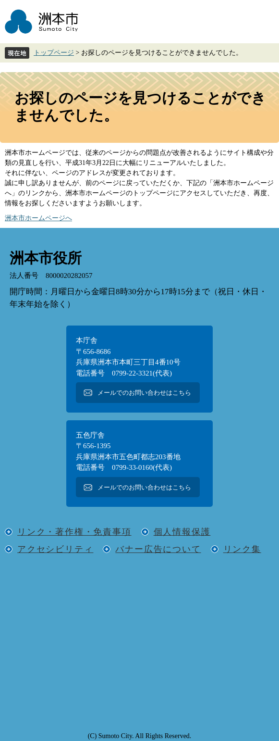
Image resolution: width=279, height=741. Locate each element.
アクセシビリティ (55, 549)
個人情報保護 (182, 532)
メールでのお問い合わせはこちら (144, 392)
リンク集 (242, 549)
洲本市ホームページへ (38, 218)
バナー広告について (158, 549)
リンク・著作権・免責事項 (74, 532)
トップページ (54, 52)
